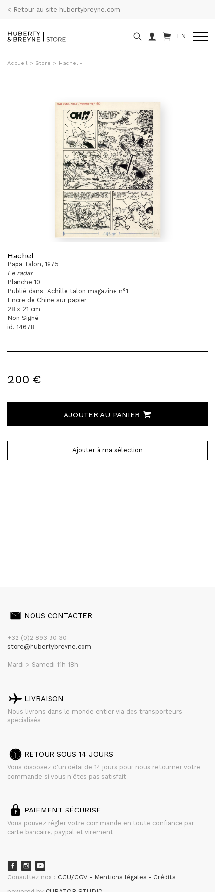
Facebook (12, 866)
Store (42, 63)
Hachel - (71, 63)
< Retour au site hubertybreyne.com (63, 9)
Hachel (20, 255)
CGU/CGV (73, 877)
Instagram (26, 866)
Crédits (164, 877)
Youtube (40, 866)
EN (181, 36)
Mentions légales (121, 877)
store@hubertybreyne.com (49, 646)
